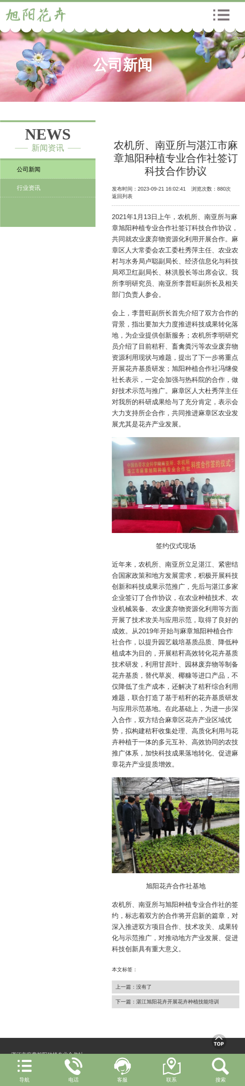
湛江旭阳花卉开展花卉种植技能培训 (178, 1002)
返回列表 (122, 196)
